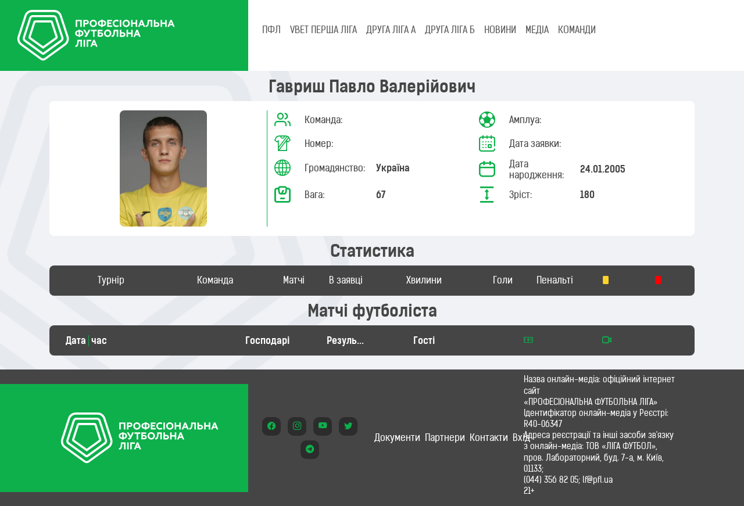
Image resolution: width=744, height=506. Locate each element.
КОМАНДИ (577, 29)
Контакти (489, 437)
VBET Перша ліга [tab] (323, 29)
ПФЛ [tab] (271, 29)
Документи (397, 437)
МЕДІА (537, 29)
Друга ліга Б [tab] (450, 29)
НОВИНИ (500, 29)
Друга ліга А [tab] (391, 29)
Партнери (445, 437)
